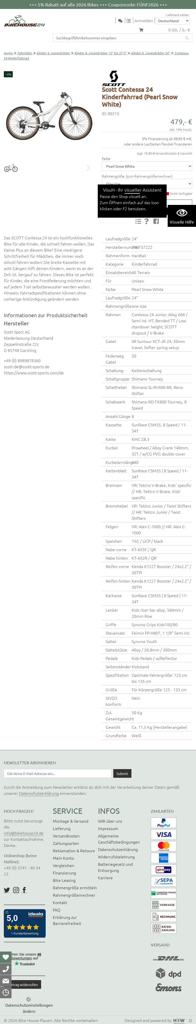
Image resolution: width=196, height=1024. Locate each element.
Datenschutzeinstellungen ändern (29, 1008)
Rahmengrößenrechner (74, 895)
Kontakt (60, 902)
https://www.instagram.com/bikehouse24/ (16, 890)
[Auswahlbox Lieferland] (173, 20)
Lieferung (61, 828)
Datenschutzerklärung (39, 793)
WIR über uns (110, 821)
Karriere (105, 877)
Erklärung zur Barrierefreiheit (67, 920)
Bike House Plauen (35, 1020)
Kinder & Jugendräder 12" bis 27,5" (101, 53)
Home (8, 53)
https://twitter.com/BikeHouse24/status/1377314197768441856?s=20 (7, 890)
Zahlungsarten (66, 843)
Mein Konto (63, 858)
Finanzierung (64, 872)
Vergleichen (63, 865)
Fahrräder (25, 53)
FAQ (56, 909)
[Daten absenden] (122, 773)
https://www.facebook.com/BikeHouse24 (24, 890)
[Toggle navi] (112, 20)
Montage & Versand (70, 821)
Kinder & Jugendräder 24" (150, 53)
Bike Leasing (64, 880)
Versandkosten (66, 835)
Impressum (108, 828)
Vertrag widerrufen (22, 984)
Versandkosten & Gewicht (173, 153)
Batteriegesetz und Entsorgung (115, 867)
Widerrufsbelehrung (116, 856)
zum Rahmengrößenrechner (149, 176)
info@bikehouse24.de (24, 833)
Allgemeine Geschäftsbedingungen (119, 839)
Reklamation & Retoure (74, 850)
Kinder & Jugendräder (53, 53)
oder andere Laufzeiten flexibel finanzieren (158, 143)
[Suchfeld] (117, 37)
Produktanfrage (145, 205)
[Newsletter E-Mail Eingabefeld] (58, 773)
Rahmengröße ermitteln (75, 887)
